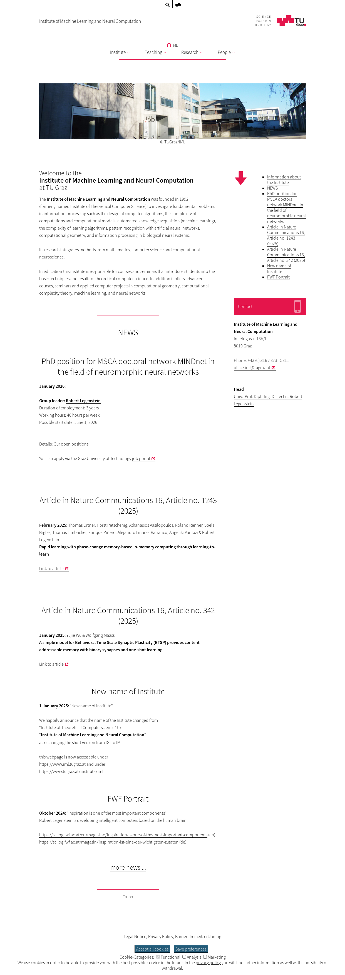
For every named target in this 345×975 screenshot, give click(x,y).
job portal (141, 458)
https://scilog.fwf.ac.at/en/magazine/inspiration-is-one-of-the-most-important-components (123, 834)
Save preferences (190, 949)
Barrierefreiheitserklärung (198, 936)
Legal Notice (135, 936)
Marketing (214, 957)
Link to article (51, 568)
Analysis (191, 957)
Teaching (155, 52)
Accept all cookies (152, 949)
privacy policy (208, 962)
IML (172, 45)
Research (192, 52)
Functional (168, 957)
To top (128, 896)
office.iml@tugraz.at (252, 367)
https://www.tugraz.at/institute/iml (71, 771)
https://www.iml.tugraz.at (62, 764)
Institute (120, 52)
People (226, 52)
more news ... (128, 867)
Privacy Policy (160, 936)
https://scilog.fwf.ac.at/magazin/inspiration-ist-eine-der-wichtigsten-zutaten (108, 842)
